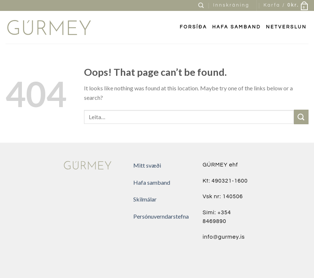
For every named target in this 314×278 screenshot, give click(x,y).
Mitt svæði (147, 165)
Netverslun (286, 27)
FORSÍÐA (193, 27)
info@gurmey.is (224, 237)
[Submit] (301, 117)
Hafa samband (236, 27)
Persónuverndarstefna (161, 216)
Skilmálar (145, 199)
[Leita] (201, 5)
